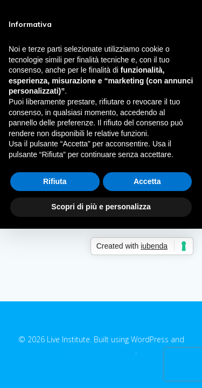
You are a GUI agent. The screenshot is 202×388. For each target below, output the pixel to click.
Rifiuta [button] (55, 181)
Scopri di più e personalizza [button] (100, 206)
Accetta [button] (147, 181)
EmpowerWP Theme (100, 350)
